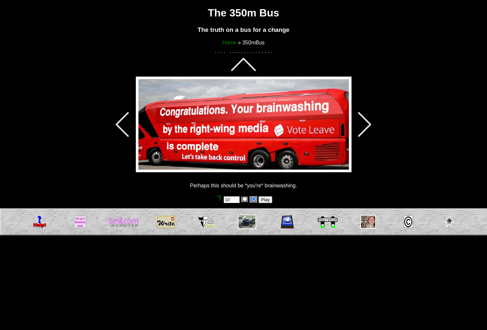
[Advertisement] (243, 284)
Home (229, 42)
